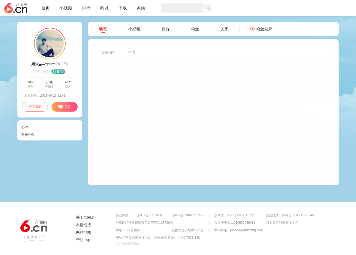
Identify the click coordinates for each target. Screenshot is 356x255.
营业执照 (122, 215)
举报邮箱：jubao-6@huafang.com (238, 230)
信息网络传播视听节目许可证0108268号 (144, 223)
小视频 (65, 10)
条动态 (109, 52)
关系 (225, 29)
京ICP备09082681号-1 (188, 215)
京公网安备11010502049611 (234, 223)
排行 (86, 8)
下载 (122, 8)
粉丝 (195, 29)
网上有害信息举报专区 (282, 223)
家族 (141, 10)
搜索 (207, 8)
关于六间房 (85, 217)
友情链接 (83, 225)
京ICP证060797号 (150, 215)
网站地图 (83, 232)
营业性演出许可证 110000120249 (290, 215)
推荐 (132, 52)
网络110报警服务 (128, 230)
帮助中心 (83, 240)
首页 (45, 10)
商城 (104, 10)
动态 (103, 29)
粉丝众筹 (261, 29)
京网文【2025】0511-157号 (234, 215)
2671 (68, 82)
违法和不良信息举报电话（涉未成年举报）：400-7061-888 (158, 238)
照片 (166, 29)
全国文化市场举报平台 (188, 230)
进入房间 (35, 107)
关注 (64, 107)
